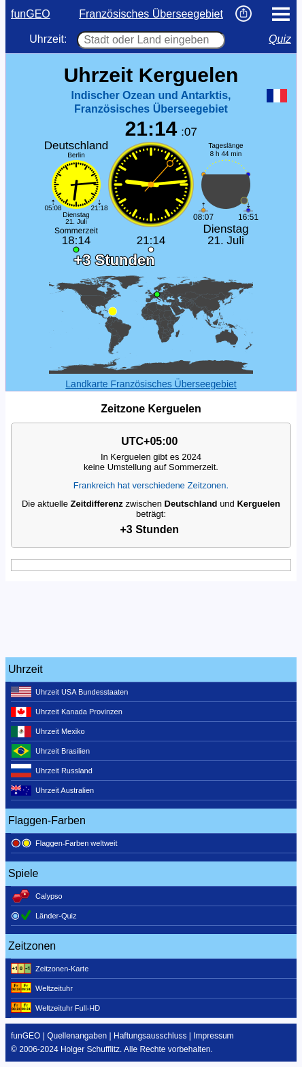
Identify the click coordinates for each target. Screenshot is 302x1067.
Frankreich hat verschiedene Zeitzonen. (151, 485)
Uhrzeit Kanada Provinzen (66, 711)
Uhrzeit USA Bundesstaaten (69, 692)
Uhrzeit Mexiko (48, 731)
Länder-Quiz (44, 916)
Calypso (37, 896)
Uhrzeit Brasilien (50, 751)
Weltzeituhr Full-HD (55, 1008)
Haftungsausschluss (150, 1036)
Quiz (280, 39)
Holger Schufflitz (90, 1049)
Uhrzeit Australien (52, 790)
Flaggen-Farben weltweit (64, 843)
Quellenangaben (77, 1036)
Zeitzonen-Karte (49, 969)
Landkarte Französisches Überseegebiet (150, 384)
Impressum (213, 1036)
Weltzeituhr (42, 988)
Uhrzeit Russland (52, 771)
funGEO (30, 14)
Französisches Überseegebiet (151, 14)
